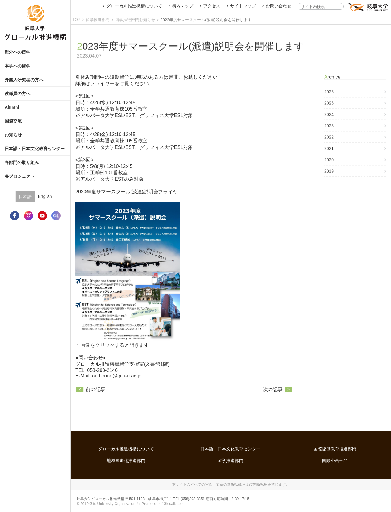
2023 (329, 130)
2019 (329, 176)
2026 (329, 96)
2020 (329, 164)
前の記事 (95, 405)
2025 (329, 108)
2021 (329, 153)
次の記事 (273, 405)
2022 (329, 142)
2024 (329, 119)
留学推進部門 (98, 19)
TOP (76, 19)
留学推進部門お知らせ (135, 19)
